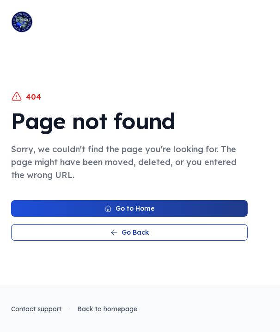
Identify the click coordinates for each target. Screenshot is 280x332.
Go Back (129, 232)
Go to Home (129, 208)
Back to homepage (107, 309)
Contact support (36, 309)
